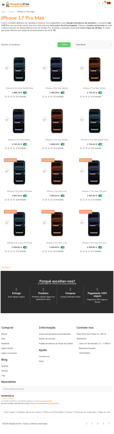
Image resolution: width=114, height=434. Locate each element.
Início (3, 12)
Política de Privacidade (37, 403)
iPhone (12, 12)
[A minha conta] (103, 3)
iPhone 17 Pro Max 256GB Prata (19, 88)
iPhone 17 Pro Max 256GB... (57, 88)
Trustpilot (5, 267)
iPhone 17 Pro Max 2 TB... (57, 243)
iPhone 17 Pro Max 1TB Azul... (94, 191)
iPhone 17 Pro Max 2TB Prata (19, 243)
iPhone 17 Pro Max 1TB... (57, 191)
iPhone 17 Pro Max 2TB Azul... (94, 243)
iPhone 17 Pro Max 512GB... (94, 88)
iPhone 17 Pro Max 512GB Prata (94, 140)
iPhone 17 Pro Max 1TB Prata (19, 191)
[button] (99, 3)
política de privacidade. (44, 401)
